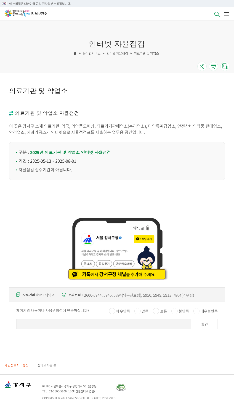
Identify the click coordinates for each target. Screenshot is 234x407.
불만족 (184, 311)
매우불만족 (209, 311)
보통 (163, 311)
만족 (145, 311)
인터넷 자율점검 (117, 53)
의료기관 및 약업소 (146, 53)
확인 (204, 324)
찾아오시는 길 (46, 365)
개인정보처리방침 (16, 365)
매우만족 (123, 311)
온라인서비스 (92, 53)
